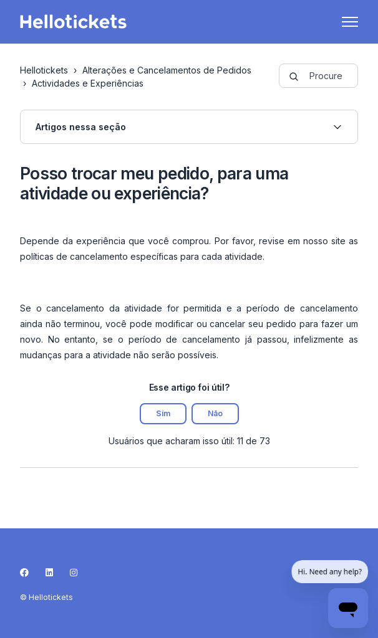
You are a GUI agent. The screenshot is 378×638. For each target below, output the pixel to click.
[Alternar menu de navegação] (350, 21)
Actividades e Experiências (87, 83)
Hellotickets (44, 70)
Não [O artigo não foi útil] (215, 413)
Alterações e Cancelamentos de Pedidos (166, 70)
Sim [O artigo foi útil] (163, 413)
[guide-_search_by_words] (319, 76)
